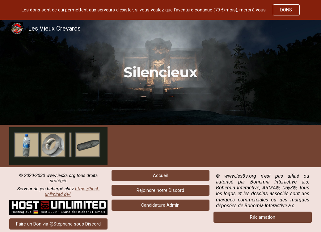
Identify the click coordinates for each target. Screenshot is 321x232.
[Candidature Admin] (160, 205)
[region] (160, 10)
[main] (160, 72)
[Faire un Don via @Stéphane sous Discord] (58, 224)
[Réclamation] (262, 217)
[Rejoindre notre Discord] (160, 190)
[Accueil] (160, 175)
